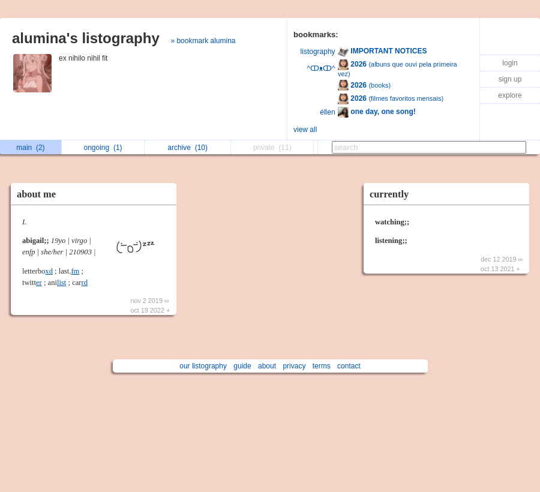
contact (349, 366)
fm (75, 271)
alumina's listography (86, 38)
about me (36, 194)
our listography (203, 366)
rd (85, 282)
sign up (510, 79)
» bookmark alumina (202, 41)
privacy (294, 366)
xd (49, 271)
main (30, 147)
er (39, 282)
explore (509, 95)
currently (389, 194)
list (61, 282)
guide (242, 366)
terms (322, 366)
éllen (327, 112)
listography (318, 51)
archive (187, 147)
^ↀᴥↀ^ (321, 68)
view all (305, 129)
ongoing (103, 147)
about (267, 366)
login (509, 63)
